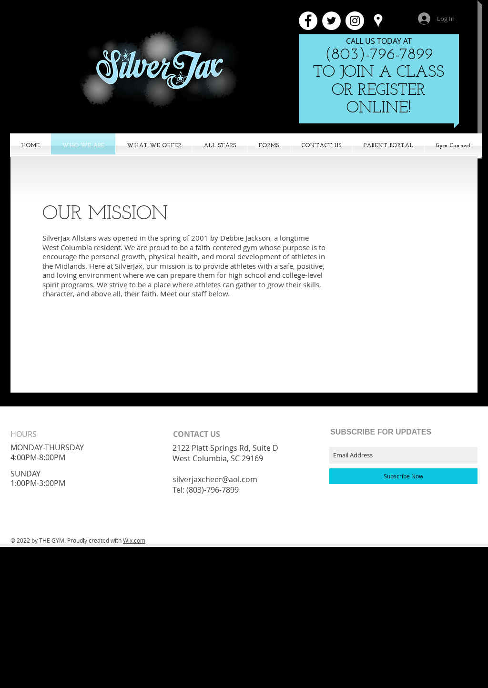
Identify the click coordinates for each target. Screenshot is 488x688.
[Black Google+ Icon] (447, 581)
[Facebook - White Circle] (308, 20)
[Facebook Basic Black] (473, 581)
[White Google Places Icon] (378, 20)
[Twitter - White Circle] (331, 20)
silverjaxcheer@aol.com (215, 479)
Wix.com (134, 540)
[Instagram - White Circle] (355, 20)
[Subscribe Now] (403, 476)
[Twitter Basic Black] (460, 581)
